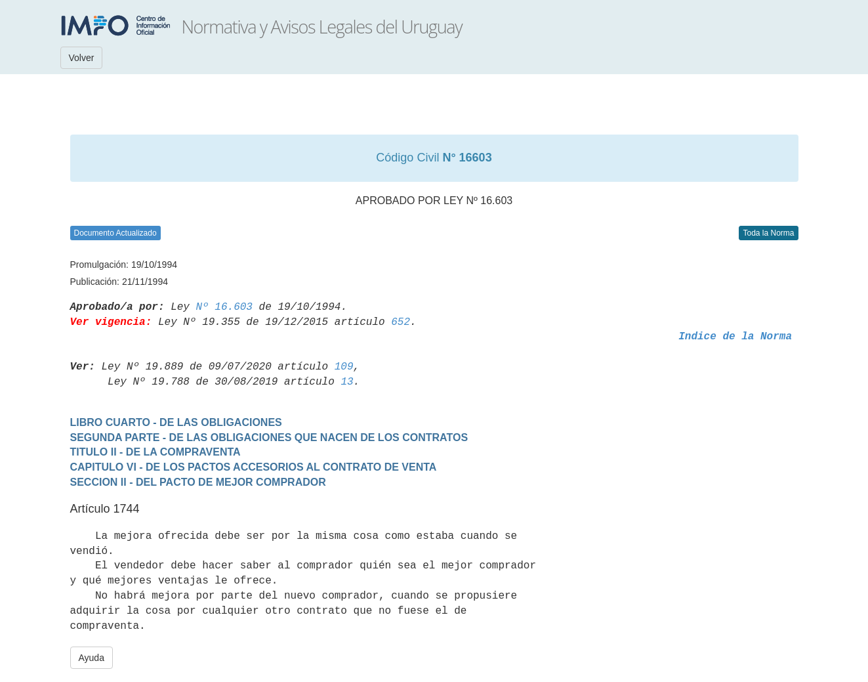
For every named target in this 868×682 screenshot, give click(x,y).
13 (347, 382)
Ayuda (91, 657)
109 (344, 367)
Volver (81, 58)
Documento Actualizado (115, 233)
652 (400, 322)
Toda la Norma (768, 233)
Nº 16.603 (224, 307)
